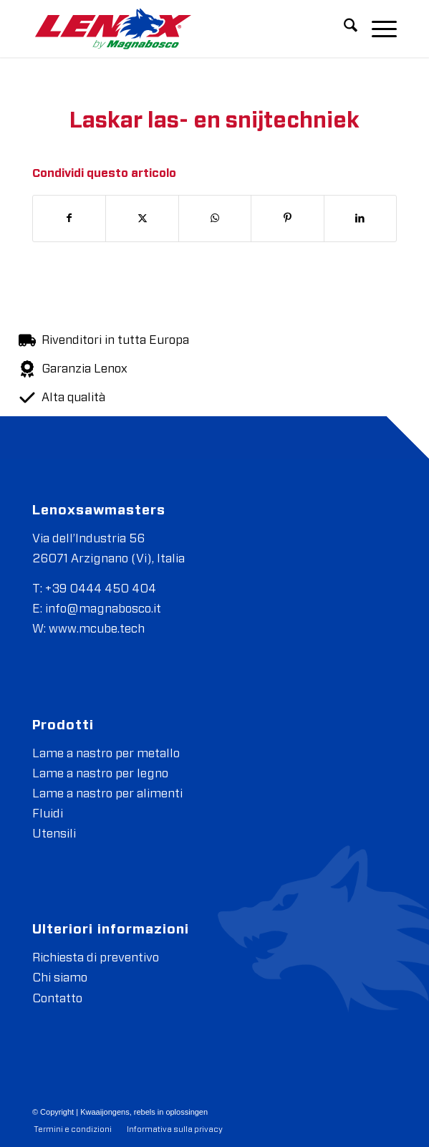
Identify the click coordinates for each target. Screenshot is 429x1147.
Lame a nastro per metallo (106, 753)
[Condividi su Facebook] (69, 218)
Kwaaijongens (105, 1112)
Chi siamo (59, 977)
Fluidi (47, 813)
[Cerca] (343, 28)
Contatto (57, 998)
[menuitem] (343, 28)
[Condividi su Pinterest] (287, 218)
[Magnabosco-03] (178, 28)
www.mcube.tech (97, 629)
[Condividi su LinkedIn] (360, 218)
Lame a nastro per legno (100, 773)
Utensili (54, 833)
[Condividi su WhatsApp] (215, 218)
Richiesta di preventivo (95, 957)
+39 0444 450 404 (100, 588)
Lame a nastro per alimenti (107, 793)
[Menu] (377, 28)
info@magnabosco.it (103, 609)
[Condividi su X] (142, 218)
